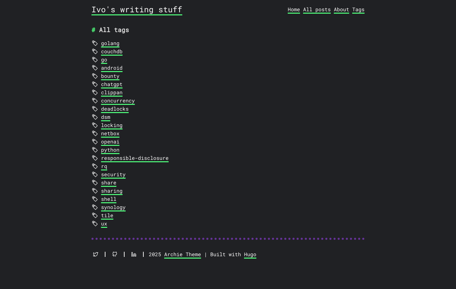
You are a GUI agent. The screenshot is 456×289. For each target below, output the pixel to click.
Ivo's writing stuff (136, 9)
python (110, 149)
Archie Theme (182, 254)
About (341, 9)
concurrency (118, 100)
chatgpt (112, 84)
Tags (358, 9)
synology (113, 207)
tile (107, 215)
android (112, 67)
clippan (112, 92)
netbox (110, 133)
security (113, 174)
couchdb (112, 51)
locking (112, 125)
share (108, 182)
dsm (105, 116)
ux (104, 223)
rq (104, 166)
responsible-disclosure (135, 157)
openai (110, 141)
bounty (110, 75)
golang (110, 43)
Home (294, 9)
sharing (112, 190)
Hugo (250, 254)
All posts (317, 9)
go (104, 59)
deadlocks (115, 108)
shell (108, 198)
